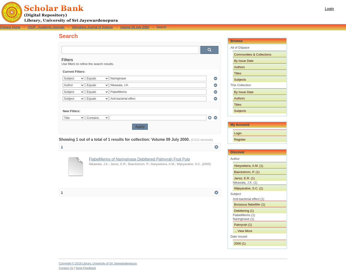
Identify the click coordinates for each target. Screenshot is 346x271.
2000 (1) (240, 243)
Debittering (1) (244, 211)
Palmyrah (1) (243, 224)
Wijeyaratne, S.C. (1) (248, 188)
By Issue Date (243, 61)
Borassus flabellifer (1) (249, 204)
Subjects (240, 79)
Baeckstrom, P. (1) (247, 172)
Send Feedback (86, 268)
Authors (239, 67)
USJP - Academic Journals (46, 27)
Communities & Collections (252, 54)
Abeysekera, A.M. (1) (248, 166)
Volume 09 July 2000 (134, 27)
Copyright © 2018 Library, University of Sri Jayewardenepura (98, 263)
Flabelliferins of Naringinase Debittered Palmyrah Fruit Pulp (139, 159)
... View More (243, 231)
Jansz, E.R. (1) (244, 178)
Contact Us (66, 268)
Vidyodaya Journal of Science (92, 27)
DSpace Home (10, 27)
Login (329, 9)
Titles (237, 73)
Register (240, 139)
